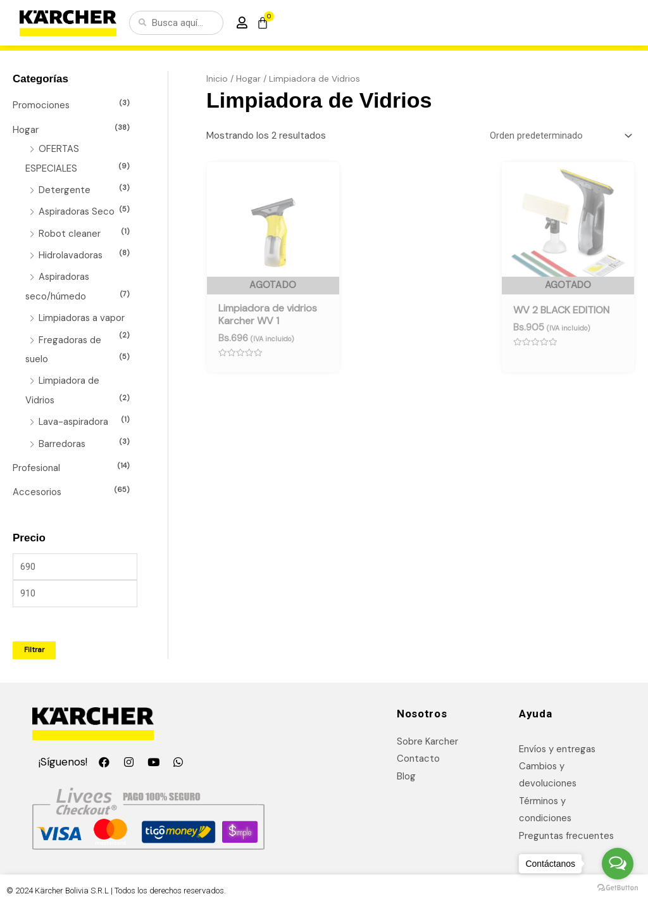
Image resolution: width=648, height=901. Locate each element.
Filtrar (34, 643)
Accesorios (38, 485)
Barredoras (62, 438)
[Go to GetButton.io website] (617, 888)
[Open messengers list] (617, 863)
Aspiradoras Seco (77, 210)
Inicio (217, 78)
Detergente (64, 188)
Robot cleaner (70, 231)
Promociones (41, 105)
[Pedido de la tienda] (558, 135)
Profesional (37, 461)
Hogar (26, 129)
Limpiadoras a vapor (82, 314)
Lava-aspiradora (74, 416)
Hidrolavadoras (71, 252)
